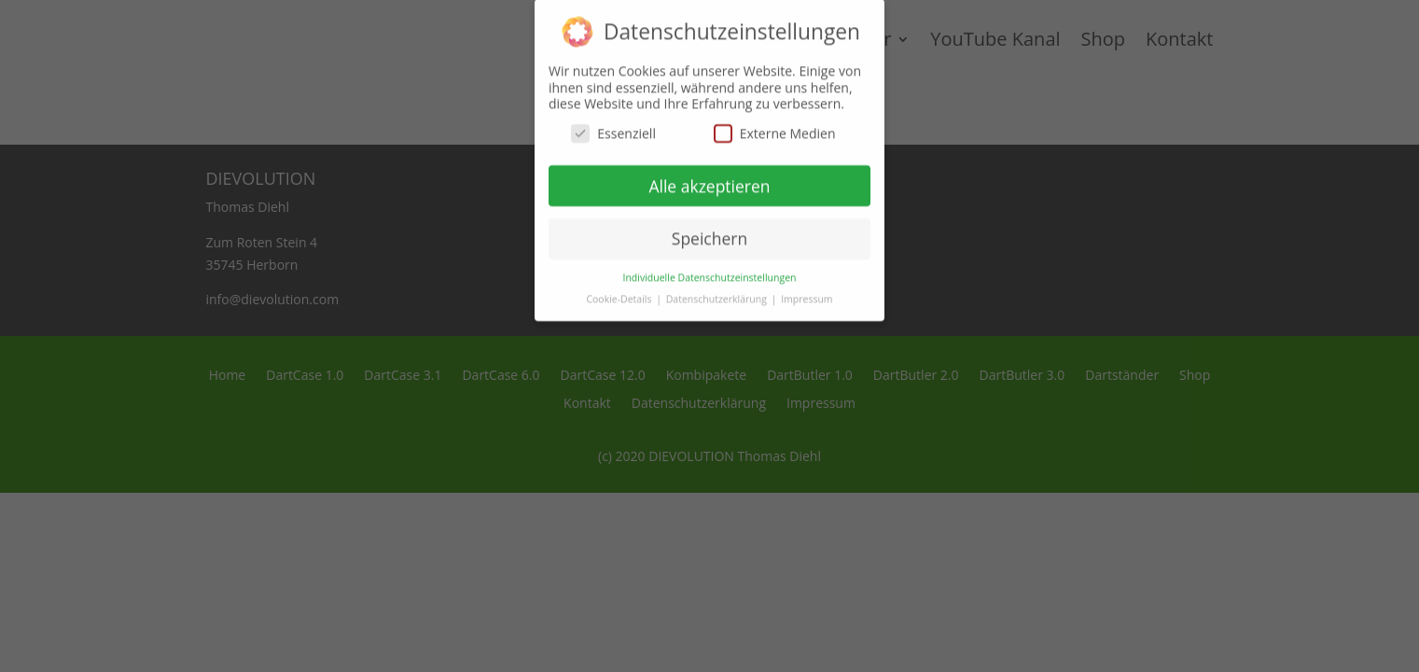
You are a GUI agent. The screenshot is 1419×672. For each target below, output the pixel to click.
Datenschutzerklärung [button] (718, 290)
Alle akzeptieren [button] (709, 176)
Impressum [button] (806, 290)
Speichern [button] (709, 229)
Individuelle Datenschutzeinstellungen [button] (710, 268)
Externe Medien (775, 124)
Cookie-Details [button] (620, 290)
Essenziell (613, 124)
